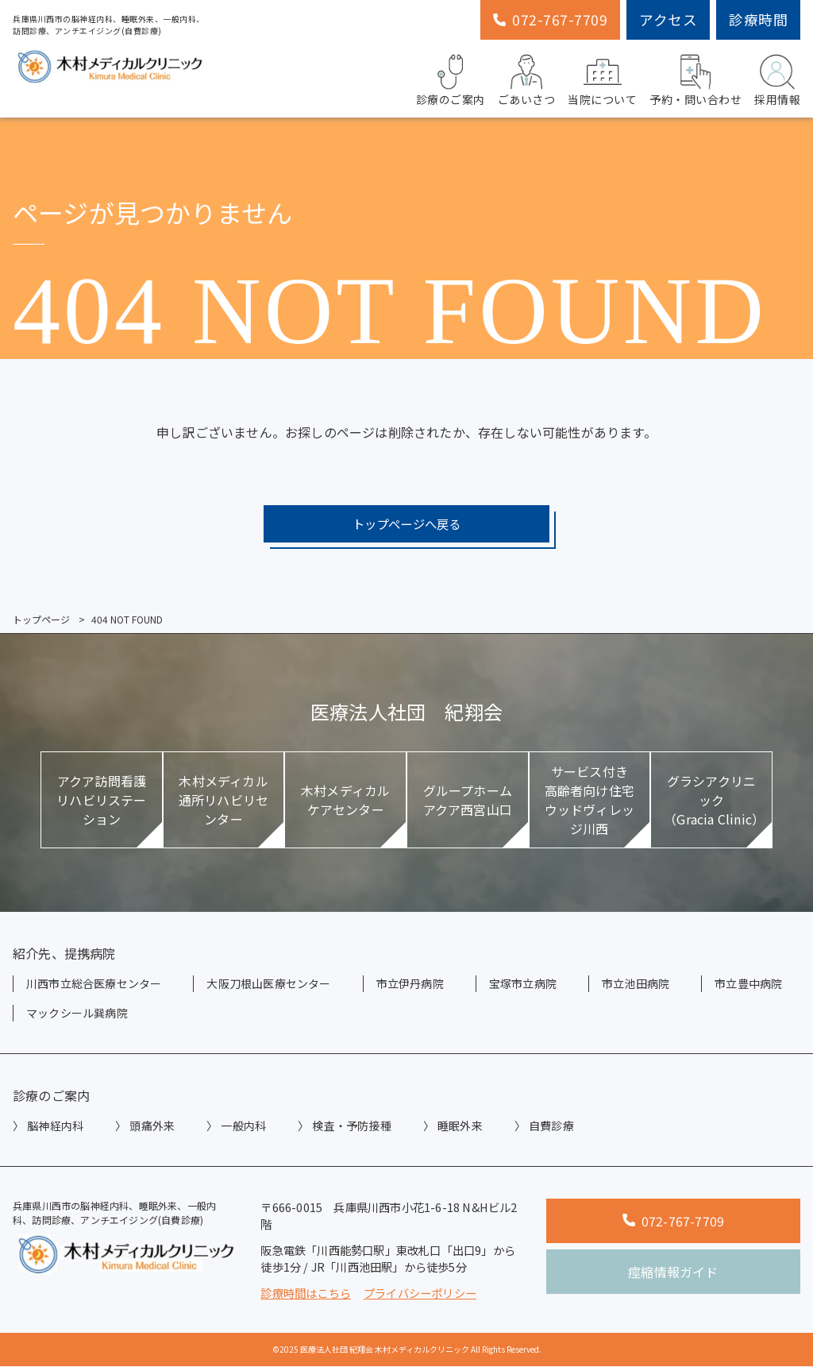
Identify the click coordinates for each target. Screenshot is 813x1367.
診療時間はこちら (305, 1293)
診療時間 (758, 19)
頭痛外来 (152, 1126)
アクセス (668, 19)
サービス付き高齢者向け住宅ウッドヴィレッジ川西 (589, 801)
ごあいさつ (527, 78)
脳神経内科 (55, 1126)
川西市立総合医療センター (93, 984)
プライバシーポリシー (420, 1293)
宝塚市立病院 (523, 984)
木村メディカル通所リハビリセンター (223, 800)
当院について (602, 78)
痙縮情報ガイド (673, 1272)
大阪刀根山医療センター (268, 984)
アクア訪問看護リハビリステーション (101, 800)
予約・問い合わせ (695, 78)
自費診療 (551, 1126)
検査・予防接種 (351, 1126)
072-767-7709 (550, 19)
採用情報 (777, 78)
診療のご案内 (450, 78)
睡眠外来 (460, 1126)
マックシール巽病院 (77, 1013)
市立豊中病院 (748, 984)
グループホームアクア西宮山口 (467, 801)
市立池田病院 (635, 984)
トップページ (41, 620)
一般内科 (243, 1126)
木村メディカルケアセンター (345, 801)
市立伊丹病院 (410, 984)
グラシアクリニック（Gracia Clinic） (714, 800)
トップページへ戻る (406, 524)
